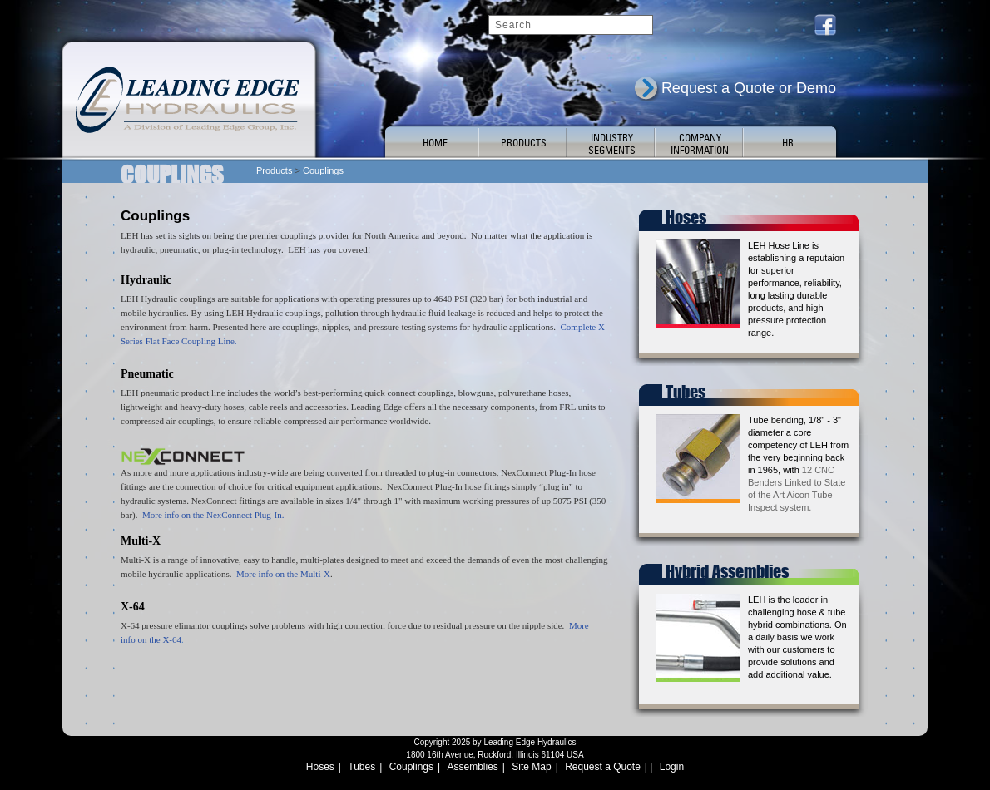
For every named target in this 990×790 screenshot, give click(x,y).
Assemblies (473, 767)
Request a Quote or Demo (748, 88)
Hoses (320, 767)
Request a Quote (603, 767)
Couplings (411, 767)
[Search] (570, 25)
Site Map (531, 767)
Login (672, 767)
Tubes (361, 767)
